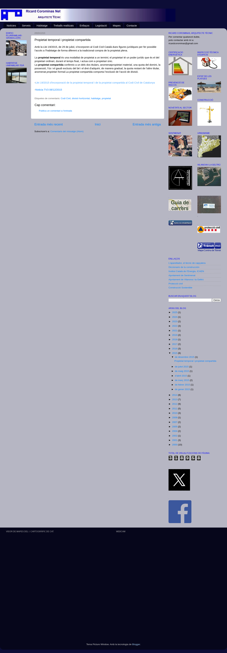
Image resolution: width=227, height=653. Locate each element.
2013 (175, 399)
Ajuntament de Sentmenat (182, 275)
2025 (175, 312)
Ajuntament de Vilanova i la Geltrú (186, 279)
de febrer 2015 (183, 384)
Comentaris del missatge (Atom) (67, 131)
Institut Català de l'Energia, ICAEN (186, 271)
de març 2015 (182, 380)
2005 (175, 426)
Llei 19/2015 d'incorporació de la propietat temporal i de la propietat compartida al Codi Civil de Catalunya (95, 82)
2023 (175, 321)
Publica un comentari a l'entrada (55, 110)
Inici (98, 124)
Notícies (11, 25)
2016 (175, 348)
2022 (175, 326)
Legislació (101, 25)
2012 (175, 404)
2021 (175, 330)
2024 (175, 317)
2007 (175, 422)
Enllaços (84, 25)
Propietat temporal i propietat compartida (195, 361)
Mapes (117, 25)
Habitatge (41, 25)
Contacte (132, 25)
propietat (106, 98)
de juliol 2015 (182, 366)
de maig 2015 (182, 371)
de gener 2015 (183, 389)
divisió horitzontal (81, 98)
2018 (175, 339)
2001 (175, 440)
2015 (175, 353)
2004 (175, 431)
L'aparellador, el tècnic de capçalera (187, 263)
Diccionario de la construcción (184, 267)
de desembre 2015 (185, 357)
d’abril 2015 (181, 375)
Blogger (136, 644)
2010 (175, 413)
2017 (175, 344)
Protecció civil (176, 283)
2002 (175, 435)
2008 (175, 417)
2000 (175, 444)
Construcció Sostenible (180, 287)
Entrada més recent (48, 124)
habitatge (96, 98)
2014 (175, 395)
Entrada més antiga (147, 124)
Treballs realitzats (63, 25)
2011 (175, 408)
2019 (175, 335)
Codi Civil (66, 98)
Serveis (26, 25)
